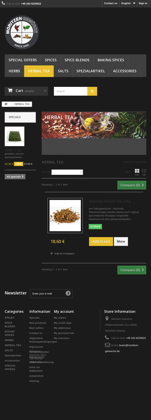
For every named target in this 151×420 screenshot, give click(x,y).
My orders (60, 317)
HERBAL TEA (39, 71)
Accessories (124, 71)
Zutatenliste (36, 375)
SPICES (51, 60)
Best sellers (36, 327)
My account (64, 311)
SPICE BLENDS (77, 60)
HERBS (14, 71)
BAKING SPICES (111, 60)
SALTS (63, 71)
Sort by (46, 171)
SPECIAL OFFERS (23, 60)
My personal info (64, 333)
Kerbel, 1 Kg (13, 150)
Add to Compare (64, 253)
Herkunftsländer (39, 351)
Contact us (110, 3)
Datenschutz (36, 357)
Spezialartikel (90, 71)
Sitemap (34, 381)
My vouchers (61, 338)
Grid (137, 172)
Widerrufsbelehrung (41, 362)
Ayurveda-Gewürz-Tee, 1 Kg (110, 201)
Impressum (36, 346)
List (144, 172)
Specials (15, 117)
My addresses (62, 327)
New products (37, 322)
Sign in (143, 3)
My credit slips (63, 322)
